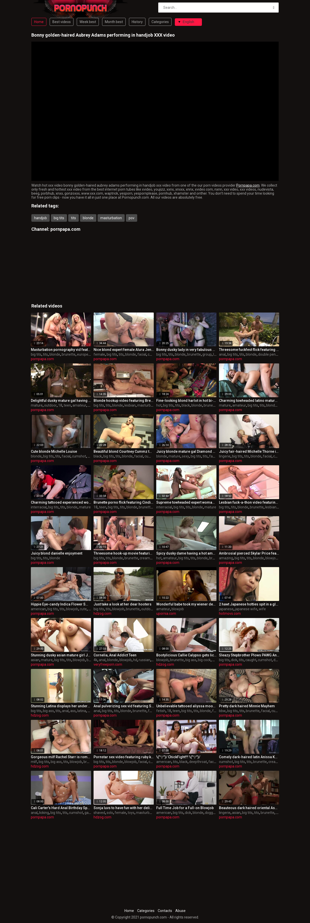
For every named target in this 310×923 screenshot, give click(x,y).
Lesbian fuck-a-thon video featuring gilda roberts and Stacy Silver (249, 502)
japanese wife (246, 609)
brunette (68, 354)
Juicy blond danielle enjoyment (56, 553)
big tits (59, 218)
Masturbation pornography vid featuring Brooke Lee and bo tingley (61, 350)
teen (67, 405)
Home (39, 22)
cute (83, 609)
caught (250, 660)
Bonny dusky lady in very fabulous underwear (186, 350)
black (186, 405)
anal (222, 354)
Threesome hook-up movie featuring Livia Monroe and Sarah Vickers (124, 553)
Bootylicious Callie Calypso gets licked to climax (186, 655)
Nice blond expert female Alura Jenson (124, 350)
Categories (160, 22)
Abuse (180, 911)
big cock (204, 660)
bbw (222, 711)
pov (131, 218)
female (99, 354)
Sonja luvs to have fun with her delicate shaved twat (124, 808)
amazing (226, 558)
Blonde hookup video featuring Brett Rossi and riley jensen (124, 401)
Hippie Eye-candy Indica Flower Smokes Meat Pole (61, 604)
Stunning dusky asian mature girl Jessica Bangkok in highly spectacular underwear (61, 655)
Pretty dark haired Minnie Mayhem (247, 706)
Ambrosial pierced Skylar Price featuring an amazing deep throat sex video (249, 553)
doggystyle (213, 813)
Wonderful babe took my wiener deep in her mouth (186, 604)
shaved (99, 813)
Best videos (61, 22)
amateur (79, 405)
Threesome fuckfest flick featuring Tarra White (249, 350)
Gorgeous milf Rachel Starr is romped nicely (61, 757)
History (137, 22)
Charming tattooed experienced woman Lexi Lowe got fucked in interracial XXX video (61, 502)
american (38, 609)
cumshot (79, 456)
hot (159, 405)
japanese (226, 609)
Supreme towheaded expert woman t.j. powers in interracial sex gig (186, 502)
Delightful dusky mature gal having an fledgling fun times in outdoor (61, 401)
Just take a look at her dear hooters (122, 604)
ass (215, 660)
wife (262, 609)
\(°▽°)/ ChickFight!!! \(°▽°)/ (178, 757)
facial (141, 354)
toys (91, 456)
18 (60, 405)
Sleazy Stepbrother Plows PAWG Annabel (249, 655)
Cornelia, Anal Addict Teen (115, 655)
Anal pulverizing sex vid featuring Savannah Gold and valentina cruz (124, 706)
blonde (88, 218)
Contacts (165, 911)
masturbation (111, 218)
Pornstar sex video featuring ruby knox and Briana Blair (124, 757)
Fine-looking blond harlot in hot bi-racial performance (186, 401)
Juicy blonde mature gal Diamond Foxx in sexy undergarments (186, 451)
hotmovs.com (230, 613)
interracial (39, 507)
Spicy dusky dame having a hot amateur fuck (186, 553)
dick (234, 660)
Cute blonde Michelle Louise (54, 451)
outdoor (50, 405)
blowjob (271, 558)
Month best (114, 22)
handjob (40, 218)
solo (110, 813)
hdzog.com (102, 613)
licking (44, 813)
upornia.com (166, 613)
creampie (147, 558)
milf (34, 762)
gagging (91, 813)
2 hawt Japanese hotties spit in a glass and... (249, 604)
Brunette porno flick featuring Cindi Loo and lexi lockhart (124, 502)
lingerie (224, 456)
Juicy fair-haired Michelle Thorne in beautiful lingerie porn (249, 451)
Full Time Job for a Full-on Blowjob (185, 808)
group (207, 354)
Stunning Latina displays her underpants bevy (61, 706)
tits (73, 218)
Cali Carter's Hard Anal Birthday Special (61, 808)
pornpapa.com (65, 229)
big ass (190, 660)
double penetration (273, 354)
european (84, 354)
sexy (185, 456)
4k (95, 660)
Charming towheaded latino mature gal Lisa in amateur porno (249, 401)
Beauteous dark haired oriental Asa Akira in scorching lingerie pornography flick (249, 808)
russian (144, 660)
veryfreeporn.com (108, 664)
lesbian (130, 405)
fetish (161, 711)
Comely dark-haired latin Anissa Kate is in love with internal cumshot (249, 757)
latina (81, 711)
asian (35, 660)
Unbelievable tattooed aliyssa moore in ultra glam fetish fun (186, 706)
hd (135, 660)
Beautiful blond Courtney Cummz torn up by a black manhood (124, 451)
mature (37, 405)
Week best (88, 22)
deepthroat (198, 762)
